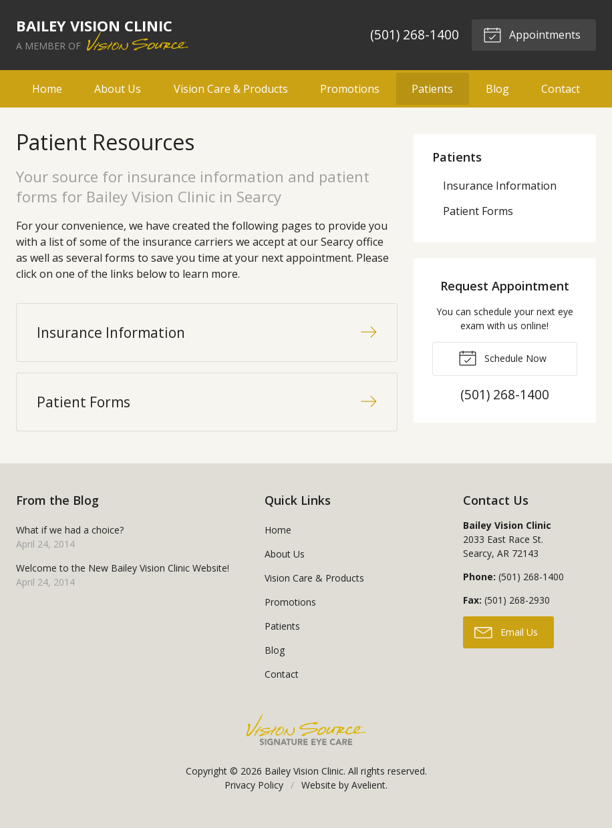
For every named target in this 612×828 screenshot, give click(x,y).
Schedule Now (502, 357)
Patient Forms (478, 211)
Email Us (506, 639)
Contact (560, 88)
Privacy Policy (253, 793)
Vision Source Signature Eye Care (306, 737)
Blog (497, 88)
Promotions (349, 88)
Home (47, 88)
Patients (432, 88)
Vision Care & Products (231, 88)
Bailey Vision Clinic (304, 779)
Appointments (531, 34)
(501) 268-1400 (413, 34)
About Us (117, 88)
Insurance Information (500, 185)
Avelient (368, 793)
